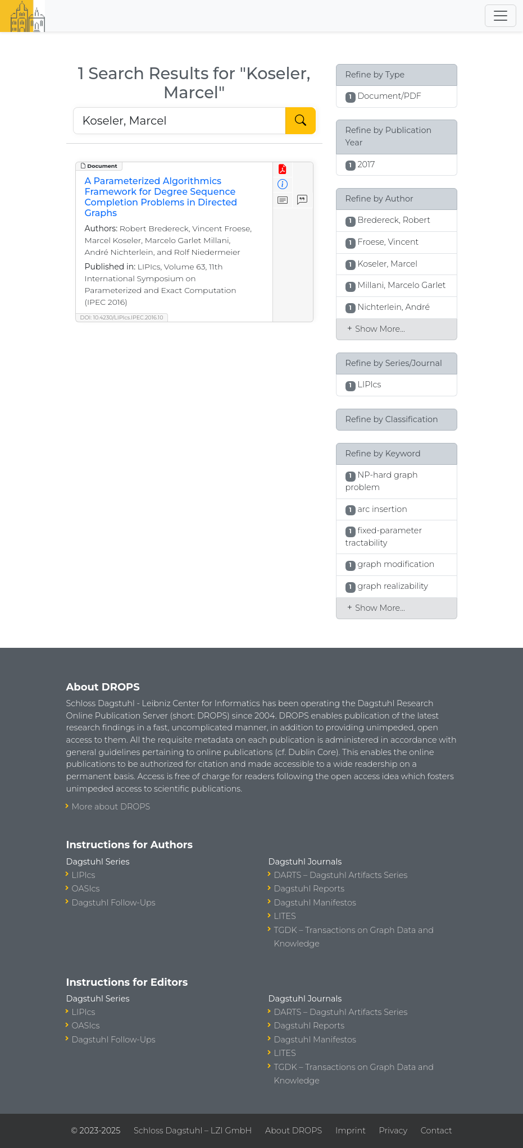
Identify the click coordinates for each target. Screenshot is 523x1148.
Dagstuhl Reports (309, 889)
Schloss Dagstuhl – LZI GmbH (193, 1131)
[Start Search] (300, 120)
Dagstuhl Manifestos (315, 903)
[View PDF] (283, 169)
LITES (285, 916)
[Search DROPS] (179, 120)
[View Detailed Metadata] (283, 185)
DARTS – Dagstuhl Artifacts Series (341, 875)
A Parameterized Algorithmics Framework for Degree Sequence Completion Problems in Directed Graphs (161, 197)
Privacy (393, 1131)
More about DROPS (111, 807)
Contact (436, 1131)
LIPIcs (83, 875)
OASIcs (86, 889)
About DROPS (293, 1131)
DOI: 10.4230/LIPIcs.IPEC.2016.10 (121, 317)
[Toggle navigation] (500, 15)
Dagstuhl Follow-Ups (114, 903)
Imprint (350, 1131)
